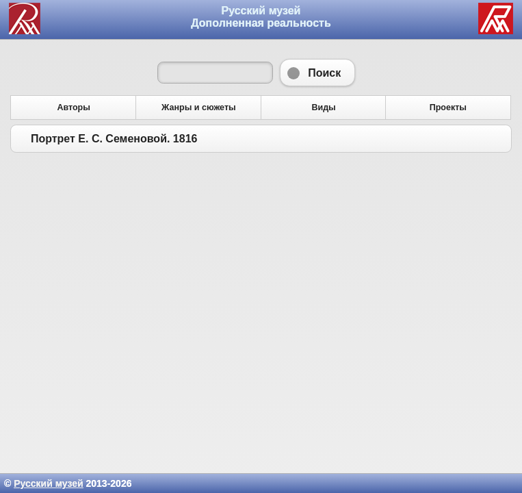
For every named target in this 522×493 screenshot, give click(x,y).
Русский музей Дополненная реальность (261, 17)
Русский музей (48, 483)
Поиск (317, 73)
